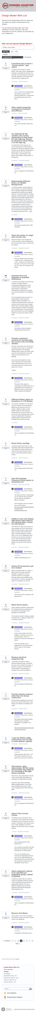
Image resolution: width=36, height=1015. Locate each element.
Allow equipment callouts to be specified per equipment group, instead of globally (22, 873)
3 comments (14, 584)
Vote (6, 68)
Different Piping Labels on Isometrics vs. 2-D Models (22, 400)
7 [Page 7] (29, 941)
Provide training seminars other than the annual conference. (22, 696)
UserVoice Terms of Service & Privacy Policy (24, 1009)
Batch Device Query (20, 605)
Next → (18, 943)
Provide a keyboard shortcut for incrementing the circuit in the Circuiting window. (22, 340)
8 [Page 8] (32, 941)
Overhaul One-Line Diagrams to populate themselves (20, 277)
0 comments (14, 81)
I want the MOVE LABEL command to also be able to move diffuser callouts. (22, 739)
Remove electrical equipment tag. (19, 658)
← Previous (6, 941)
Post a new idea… (9, 969)
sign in (17, 959)
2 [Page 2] (15, 941)
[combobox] (17, 988)
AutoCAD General (23, 708)
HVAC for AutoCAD (23, 81)
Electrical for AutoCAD (24, 160)
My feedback (28, 57)
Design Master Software (14, 997)
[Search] (30, 989)
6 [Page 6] (26, 941)
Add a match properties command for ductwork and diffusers (21, 109)
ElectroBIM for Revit (9, 975)
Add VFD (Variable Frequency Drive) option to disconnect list (23, 480)
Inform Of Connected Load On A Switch (22, 567)
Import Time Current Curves (20, 814)
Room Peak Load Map (20, 443)
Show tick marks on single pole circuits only (22, 236)
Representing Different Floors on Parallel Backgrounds (21, 183)
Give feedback (11, 993)
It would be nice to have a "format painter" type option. (22, 65)
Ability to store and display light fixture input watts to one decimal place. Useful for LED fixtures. (23, 521)
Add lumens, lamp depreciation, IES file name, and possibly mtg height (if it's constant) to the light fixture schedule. (23, 769)
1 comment (14, 113)
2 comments (14, 214)
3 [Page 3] (18, 941)
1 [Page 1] (12, 941)
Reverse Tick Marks (20, 913)
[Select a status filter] (12, 57)
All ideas (6, 971)
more (30, 211)
